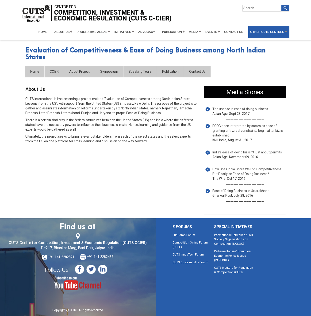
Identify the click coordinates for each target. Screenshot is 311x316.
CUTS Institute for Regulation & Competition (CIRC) (233, 270)
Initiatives (122, 32)
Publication (172, 32)
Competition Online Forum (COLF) (190, 245)
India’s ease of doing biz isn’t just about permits (247, 152)
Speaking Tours (140, 71)
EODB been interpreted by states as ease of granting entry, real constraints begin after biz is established (247, 130)
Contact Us (233, 32)
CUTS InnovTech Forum (188, 254)
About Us (61, 32)
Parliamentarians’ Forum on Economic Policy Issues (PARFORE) (232, 255)
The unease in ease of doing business (240, 109)
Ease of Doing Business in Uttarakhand (240, 191)
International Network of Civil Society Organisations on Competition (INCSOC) (233, 239)
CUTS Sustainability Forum (190, 262)
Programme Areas (92, 32)
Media (193, 32)
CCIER (54, 71)
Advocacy (146, 32)
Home (42, 32)
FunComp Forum (184, 235)
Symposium (109, 71)
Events (211, 32)
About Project (79, 71)
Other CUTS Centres (267, 32)
